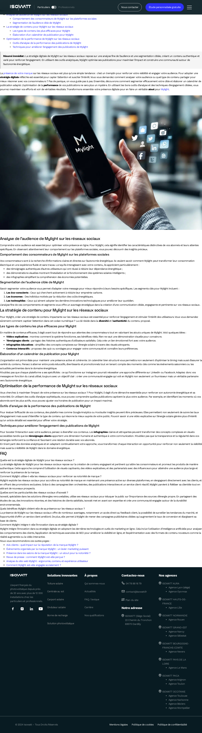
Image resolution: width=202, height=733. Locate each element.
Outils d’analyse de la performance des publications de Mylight (47, 42)
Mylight (165, 89)
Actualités (89, 591)
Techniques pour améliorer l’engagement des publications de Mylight (50, 46)
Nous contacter (129, 7)
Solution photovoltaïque (60, 623)
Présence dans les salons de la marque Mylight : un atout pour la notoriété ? (48, 553)
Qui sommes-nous (94, 583)
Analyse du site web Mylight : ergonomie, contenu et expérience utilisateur (47, 561)
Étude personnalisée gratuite (165, 7)
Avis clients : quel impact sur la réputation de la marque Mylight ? (42, 544)
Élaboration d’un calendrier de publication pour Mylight (43, 34)
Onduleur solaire (56, 607)
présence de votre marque (17, 73)
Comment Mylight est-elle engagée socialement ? (33, 565)
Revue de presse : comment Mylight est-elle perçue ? (35, 557)
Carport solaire (55, 599)
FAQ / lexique (91, 599)
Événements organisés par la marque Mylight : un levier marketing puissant (47, 548)
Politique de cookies (143, 724)
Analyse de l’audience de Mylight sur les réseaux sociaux (37, 14)
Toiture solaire (55, 583)
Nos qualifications (94, 615)
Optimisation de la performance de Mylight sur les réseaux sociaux (43, 38)
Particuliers (43, 7)
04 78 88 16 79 (133, 583)
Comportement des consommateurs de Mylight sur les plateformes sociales (54, 18)
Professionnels (66, 7)
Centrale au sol (55, 591)
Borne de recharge (57, 615)
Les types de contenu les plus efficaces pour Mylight (41, 30)
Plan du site (131, 600)
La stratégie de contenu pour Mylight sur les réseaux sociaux (39, 26)
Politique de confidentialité (172, 724)
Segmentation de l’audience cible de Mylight (37, 22)
